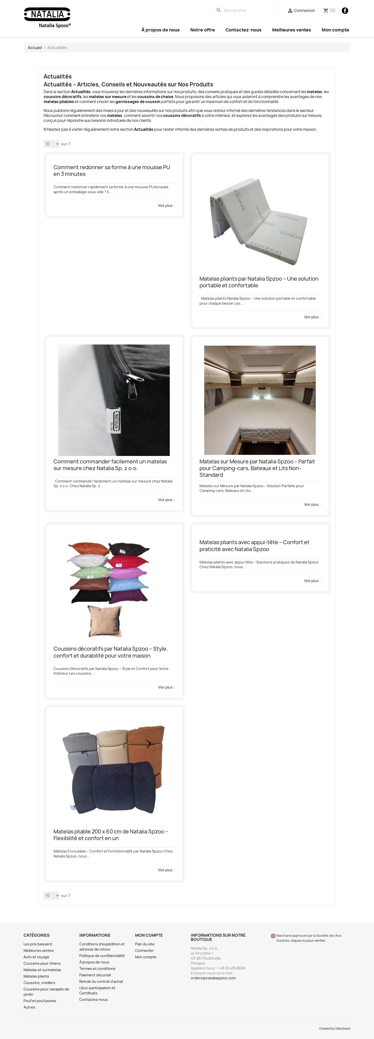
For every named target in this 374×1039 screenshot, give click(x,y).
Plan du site (145, 944)
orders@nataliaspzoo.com (213, 978)
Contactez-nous (243, 30)
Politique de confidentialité (102, 955)
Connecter (144, 950)
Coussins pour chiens (42, 963)
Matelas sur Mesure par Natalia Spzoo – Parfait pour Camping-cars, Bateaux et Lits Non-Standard (257, 468)
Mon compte (335, 30)
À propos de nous (161, 30)
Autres (29, 1007)
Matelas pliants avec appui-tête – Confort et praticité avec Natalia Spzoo (255, 546)
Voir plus (166, 205)
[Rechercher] (246, 10)
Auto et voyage (36, 957)
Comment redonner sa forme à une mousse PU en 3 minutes (112, 171)
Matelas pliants (36, 976)
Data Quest (342, 1029)
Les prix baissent (38, 944)
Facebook (345, 10)
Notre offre (202, 30)
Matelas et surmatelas (42, 969)
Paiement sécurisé (95, 975)
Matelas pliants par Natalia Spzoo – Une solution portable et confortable (259, 282)
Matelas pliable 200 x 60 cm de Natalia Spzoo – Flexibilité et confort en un (111, 835)
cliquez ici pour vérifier (308, 940)
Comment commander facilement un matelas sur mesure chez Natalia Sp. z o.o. (110, 465)
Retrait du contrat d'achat (101, 981)
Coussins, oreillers (39, 982)
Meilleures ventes (291, 30)
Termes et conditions (97, 968)
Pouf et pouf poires (40, 1000)
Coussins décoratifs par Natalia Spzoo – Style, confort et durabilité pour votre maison (111, 652)
